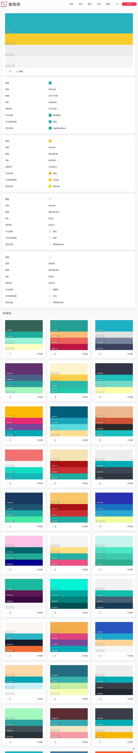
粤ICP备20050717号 (69, 750)
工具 (99, 4)
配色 (90, 4)
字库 (80, 4)
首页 (71, 4)
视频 (108, 4)
